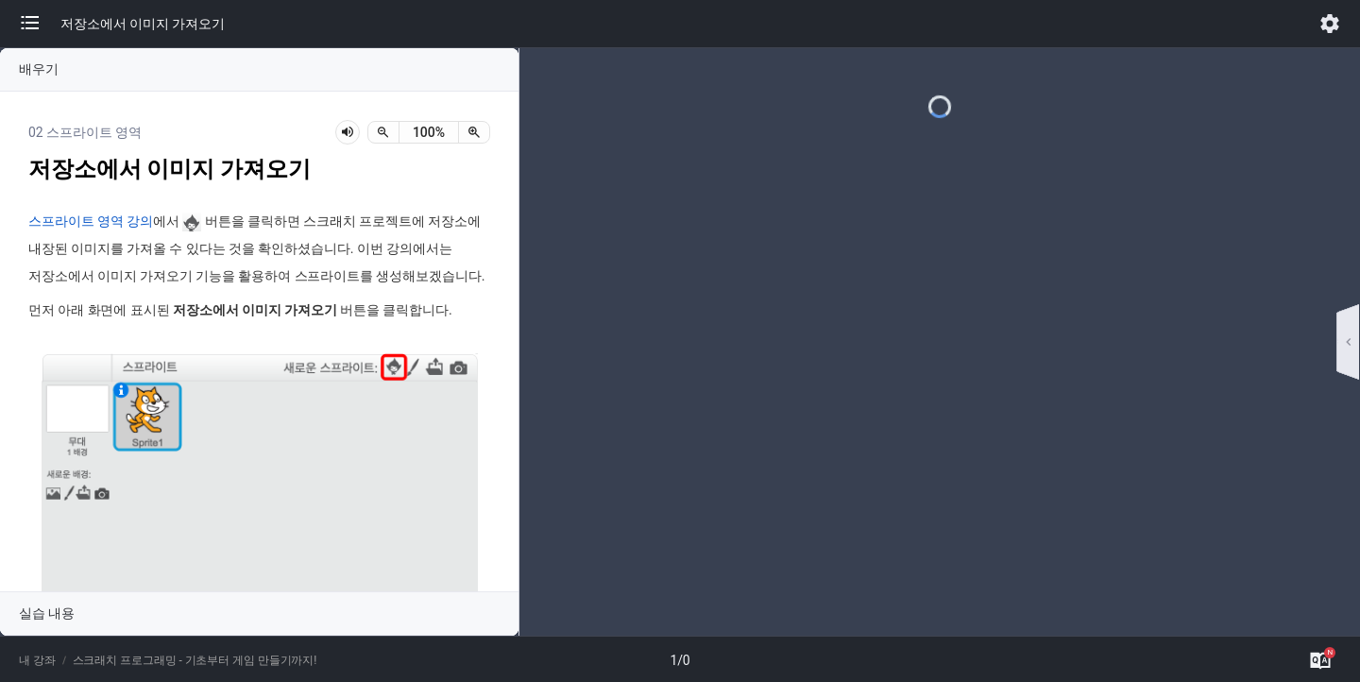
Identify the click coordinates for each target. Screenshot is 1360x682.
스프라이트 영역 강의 (90, 221)
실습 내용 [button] (47, 613)
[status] (429, 132)
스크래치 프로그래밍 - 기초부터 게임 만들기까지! (195, 660)
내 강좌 (37, 660)
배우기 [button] (39, 69)
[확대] (474, 132)
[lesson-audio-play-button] (347, 132)
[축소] (383, 132)
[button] (39, 23)
